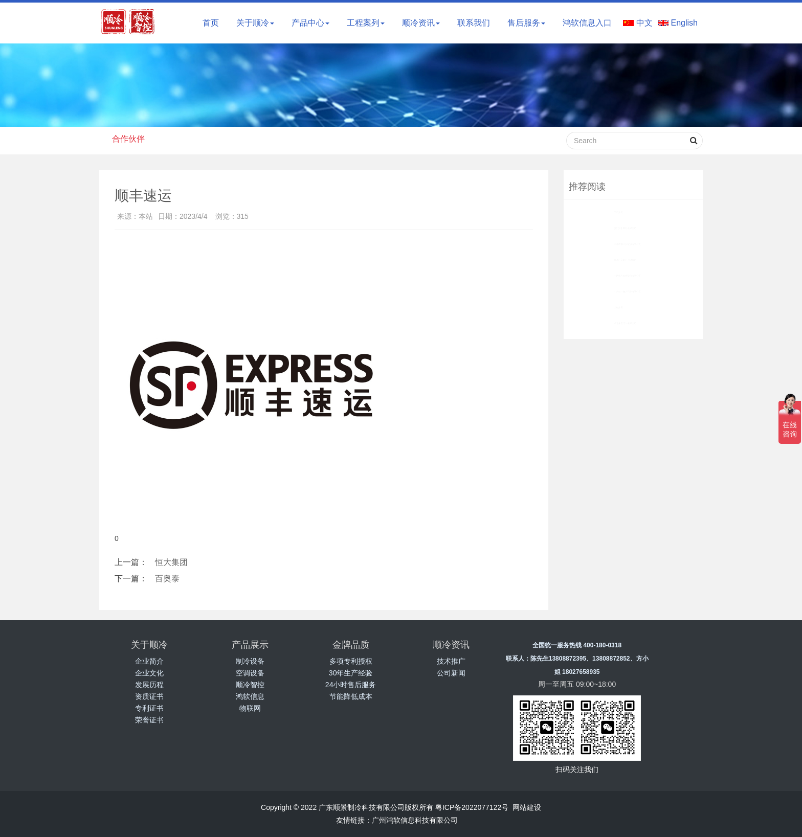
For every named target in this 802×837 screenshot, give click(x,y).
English (684, 22)
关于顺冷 (255, 22)
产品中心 (310, 22)
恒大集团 (171, 562)
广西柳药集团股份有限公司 (614, 276)
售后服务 (526, 22)
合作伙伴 (128, 138)
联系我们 (473, 22)
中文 (644, 22)
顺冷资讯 (421, 22)
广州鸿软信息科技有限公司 (415, 820)
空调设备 (250, 673)
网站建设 (527, 807)
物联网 (250, 708)
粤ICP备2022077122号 (471, 807)
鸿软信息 (250, 696)
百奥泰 (167, 578)
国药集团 (585, 212)
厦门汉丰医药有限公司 (607, 228)
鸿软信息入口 (587, 22)
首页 (211, 22)
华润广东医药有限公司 (607, 260)
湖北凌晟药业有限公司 (606, 323)
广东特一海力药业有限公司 (614, 291)
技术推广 (451, 661)
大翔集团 (585, 307)
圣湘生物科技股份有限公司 (614, 244)
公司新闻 (451, 673)
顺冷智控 (250, 685)
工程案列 (366, 22)
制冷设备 (250, 661)
